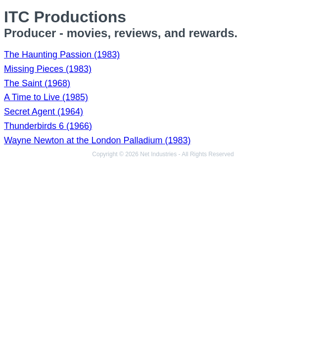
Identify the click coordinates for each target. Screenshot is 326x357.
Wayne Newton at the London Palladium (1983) (97, 140)
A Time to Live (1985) (46, 97)
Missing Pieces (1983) (48, 69)
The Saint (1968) (37, 83)
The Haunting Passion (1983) (62, 55)
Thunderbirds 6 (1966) (48, 126)
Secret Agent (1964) (43, 112)
